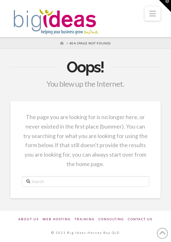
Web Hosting (57, 219)
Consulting (111, 219)
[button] (153, 13)
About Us (28, 219)
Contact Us (140, 219)
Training (85, 219)
